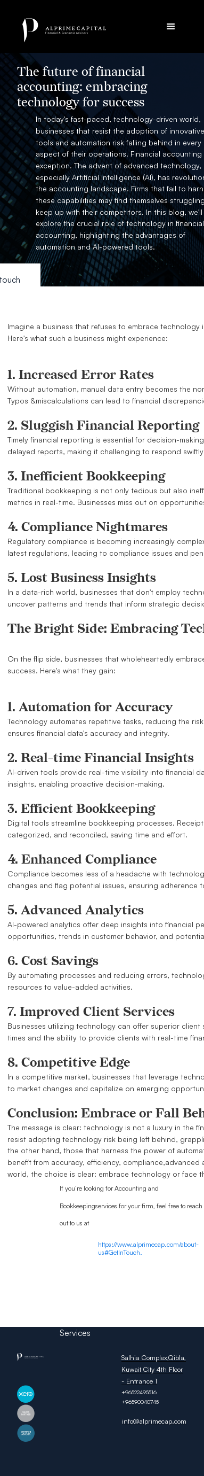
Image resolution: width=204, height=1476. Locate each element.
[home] (100, 30)
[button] (171, 27)
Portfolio (76, 1309)
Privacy (104, 1297)
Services (75, 1332)
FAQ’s (70, 1321)
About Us (76, 1285)
